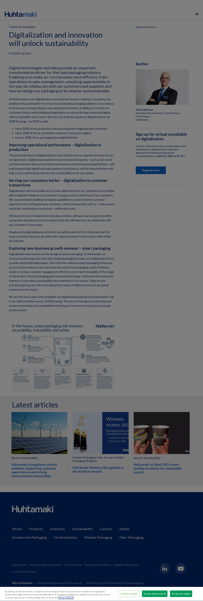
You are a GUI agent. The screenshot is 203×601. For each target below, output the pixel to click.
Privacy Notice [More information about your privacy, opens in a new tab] (66, 599)
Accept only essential (155, 595)
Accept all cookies (181, 595)
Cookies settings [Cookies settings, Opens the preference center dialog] (129, 595)
